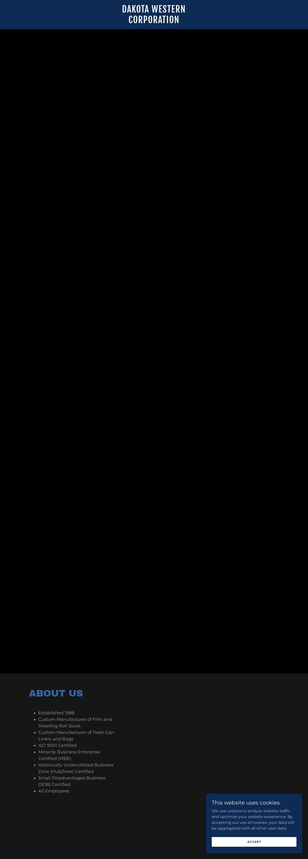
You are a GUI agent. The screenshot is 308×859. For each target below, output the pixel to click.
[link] (154, 22)
